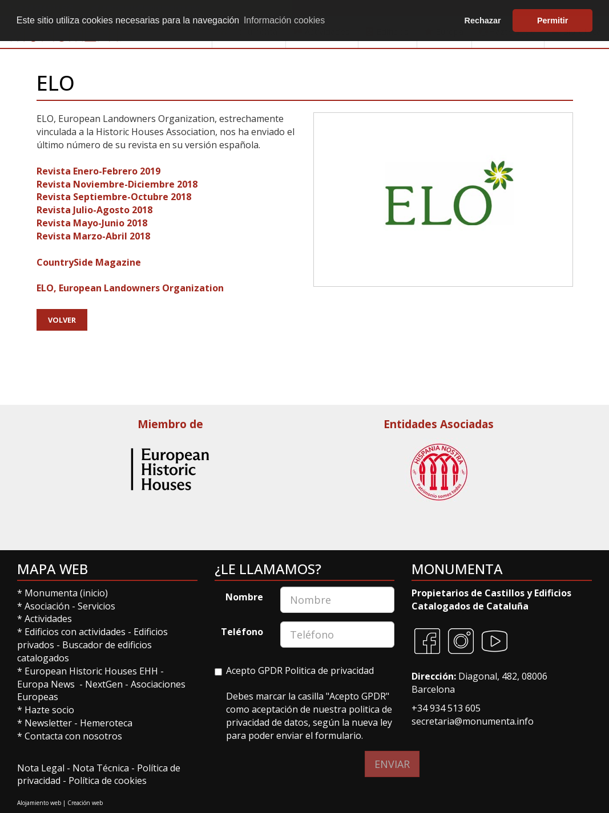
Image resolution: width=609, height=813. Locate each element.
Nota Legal (42, 768)
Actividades (48, 618)
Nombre (244, 597)
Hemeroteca (106, 723)
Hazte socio (49, 710)
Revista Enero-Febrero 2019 (98, 171)
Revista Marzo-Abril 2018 (93, 236)
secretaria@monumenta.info (473, 721)
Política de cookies (107, 780)
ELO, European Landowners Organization (130, 288)
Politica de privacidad (329, 670)
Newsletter (49, 723)
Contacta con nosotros (73, 736)
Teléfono (242, 631)
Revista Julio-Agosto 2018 (94, 210)
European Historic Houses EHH (91, 671)
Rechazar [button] (483, 20)
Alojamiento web (39, 803)
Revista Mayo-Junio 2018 (92, 223)
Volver (62, 320)
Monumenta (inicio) (67, 593)
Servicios (96, 606)
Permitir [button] (552, 20)
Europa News (46, 684)
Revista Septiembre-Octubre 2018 (114, 196)
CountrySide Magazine (89, 262)
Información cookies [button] (284, 20)
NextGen (104, 684)
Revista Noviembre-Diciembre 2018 (117, 184)
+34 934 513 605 (446, 708)
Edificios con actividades (75, 631)
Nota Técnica (101, 768)
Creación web (85, 803)
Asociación (48, 606)
